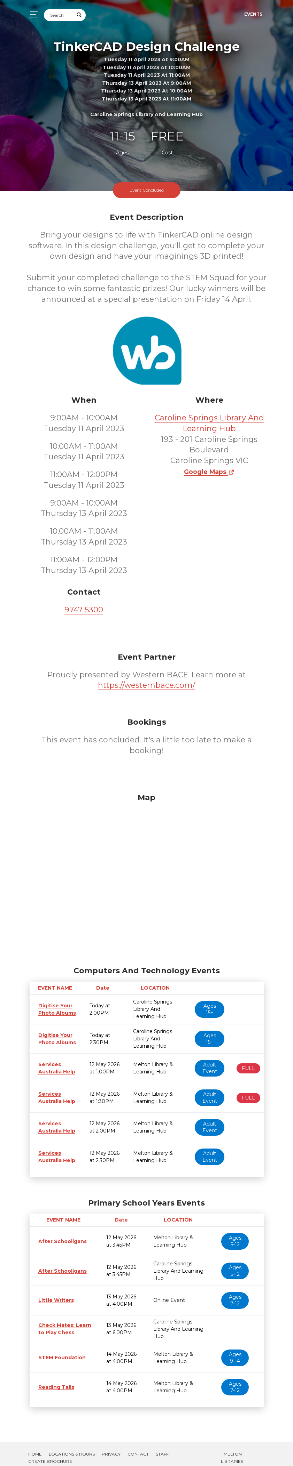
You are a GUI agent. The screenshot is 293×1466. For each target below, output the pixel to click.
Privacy (111, 1446)
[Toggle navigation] (31, 14)
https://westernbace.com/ (146, 685)
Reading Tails (54, 1380)
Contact (138, 1446)
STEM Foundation (60, 1350)
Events (253, 14)
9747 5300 (83, 609)
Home (35, 1446)
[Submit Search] (79, 15)
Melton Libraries (232, 1450)
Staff (162, 1446)
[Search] (58, 15)
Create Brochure (50, 1454)
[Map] (147, 878)
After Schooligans (59, 1241)
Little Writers (54, 1300)
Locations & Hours (72, 1446)
